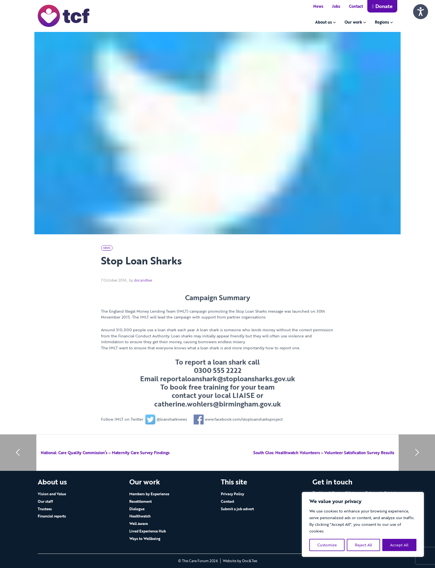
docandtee (143, 289)
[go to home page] (63, 15)
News (318, 6)
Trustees (45, 508)
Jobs (336, 6)
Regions (382, 22)
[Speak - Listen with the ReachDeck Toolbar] (420, 11)
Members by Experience (149, 493)
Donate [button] (382, 6)
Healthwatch (140, 516)
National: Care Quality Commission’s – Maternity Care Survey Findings (105, 452)
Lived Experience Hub (147, 531)
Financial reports (52, 516)
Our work (353, 22)
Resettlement (140, 501)
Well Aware (138, 523)
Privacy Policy (232, 493)
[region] (363, 524)
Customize (327, 545)
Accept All (399, 545)
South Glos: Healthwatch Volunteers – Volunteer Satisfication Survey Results (323, 452)
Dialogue (137, 508)
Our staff (45, 501)
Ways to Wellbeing (144, 538)
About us (323, 22)
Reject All (363, 545)
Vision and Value (52, 493)
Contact (356, 6)
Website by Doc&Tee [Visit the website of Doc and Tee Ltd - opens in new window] (240, 560)
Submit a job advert (237, 508)
